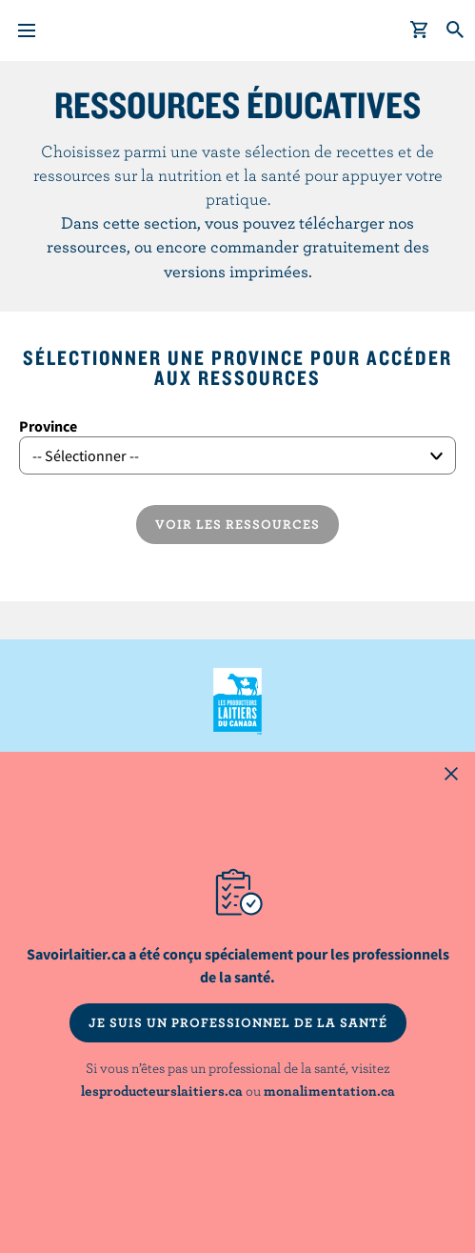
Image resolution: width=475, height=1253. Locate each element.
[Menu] (27, 30)
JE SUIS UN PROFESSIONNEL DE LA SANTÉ (238, 1022)
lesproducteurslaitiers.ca (162, 1090)
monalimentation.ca (329, 1090)
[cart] (420, 30)
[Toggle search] (456, 30)
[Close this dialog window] (451, 775)
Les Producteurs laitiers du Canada (237, 701)
